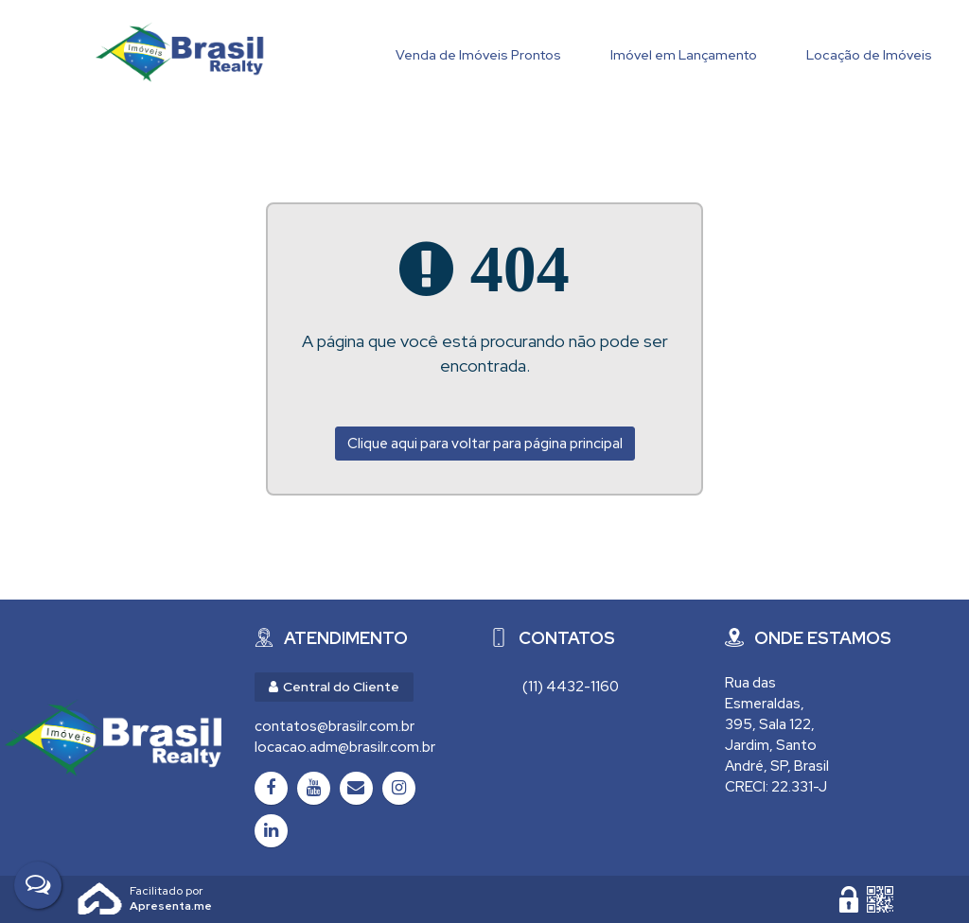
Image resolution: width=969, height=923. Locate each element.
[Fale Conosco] (38, 885)
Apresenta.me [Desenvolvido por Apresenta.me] (100, 899)
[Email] (356, 788)
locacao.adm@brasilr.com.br (345, 747)
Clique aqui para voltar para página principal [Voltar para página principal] (485, 443)
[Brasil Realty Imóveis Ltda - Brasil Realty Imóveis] (113, 737)
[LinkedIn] (271, 830)
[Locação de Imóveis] (869, 51)
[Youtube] (313, 788)
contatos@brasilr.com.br (334, 726)
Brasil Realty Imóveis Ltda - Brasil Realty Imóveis (179, 52)
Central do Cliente (334, 686)
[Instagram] (398, 788)
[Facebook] (271, 788)
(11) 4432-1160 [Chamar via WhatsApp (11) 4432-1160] (570, 686)
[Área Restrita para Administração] (849, 899)
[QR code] (880, 899)
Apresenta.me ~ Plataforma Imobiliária (171, 891)
